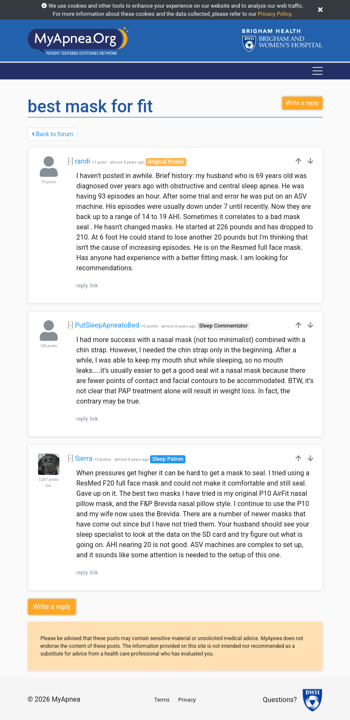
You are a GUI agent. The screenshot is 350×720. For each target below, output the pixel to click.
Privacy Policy (274, 14)
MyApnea (66, 699)
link (94, 285)
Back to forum (53, 134)
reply (82, 285)
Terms (162, 700)
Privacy (187, 700)
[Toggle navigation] (317, 71)
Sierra (83, 458)
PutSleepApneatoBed (107, 325)
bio (48, 485)
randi (82, 161)
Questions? (280, 700)
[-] (71, 161)
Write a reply (52, 607)
